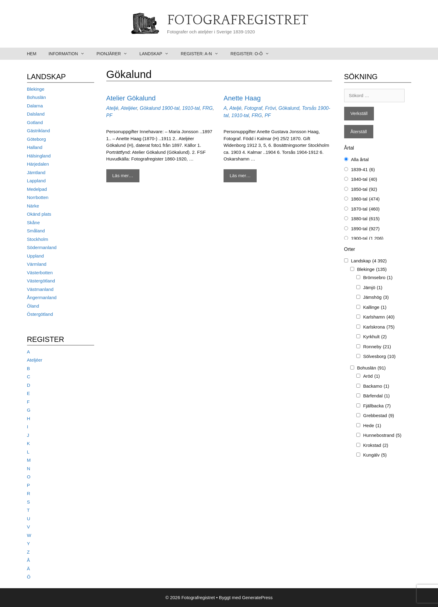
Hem (31, 53)
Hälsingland (39, 155)
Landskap (157, 54)
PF (109, 115)
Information (70, 54)
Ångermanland (42, 297)
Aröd (371, 376)
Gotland (35, 122)
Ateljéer (129, 108)
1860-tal (365, 199)
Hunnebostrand (382, 435)
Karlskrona (379, 327)
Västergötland (41, 280)
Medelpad (37, 189)
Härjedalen (38, 164)
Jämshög (376, 297)
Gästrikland (38, 130)
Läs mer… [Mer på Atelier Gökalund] (122, 175)
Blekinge (36, 89)
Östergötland (40, 314)
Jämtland (36, 172)
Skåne (33, 222)
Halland (35, 147)
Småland (36, 230)
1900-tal (171, 108)
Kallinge (375, 307)
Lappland (36, 180)
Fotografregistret (237, 20)
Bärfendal (376, 396)
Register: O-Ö (253, 54)
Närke (33, 205)
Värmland (36, 264)
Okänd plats (39, 214)
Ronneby (377, 346)
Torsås (309, 108)
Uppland (35, 255)
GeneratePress (257, 597)
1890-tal (365, 228)
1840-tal (364, 179)
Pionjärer (115, 54)
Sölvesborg (379, 356)
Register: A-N (202, 54)
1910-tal (191, 108)
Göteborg (36, 139)
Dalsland (36, 113)
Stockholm (37, 239)
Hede (372, 425)
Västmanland (40, 289)
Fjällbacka (377, 406)
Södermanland (42, 247)
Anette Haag (242, 98)
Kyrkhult (375, 336)
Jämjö (372, 287)
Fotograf (253, 108)
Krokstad (375, 445)
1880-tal (365, 218)
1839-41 (363, 169)
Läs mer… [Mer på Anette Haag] (240, 175)
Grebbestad (378, 415)
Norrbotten (38, 197)
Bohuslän (36, 97)
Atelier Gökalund (131, 98)
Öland (33, 306)
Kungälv (375, 455)
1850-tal (364, 189)
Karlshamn (379, 317)
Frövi (270, 108)
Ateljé (112, 108)
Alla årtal (360, 159)
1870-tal (365, 209)
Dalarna (35, 105)
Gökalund (150, 108)
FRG (207, 108)
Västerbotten (40, 272)
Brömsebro (378, 277)
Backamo (376, 386)
